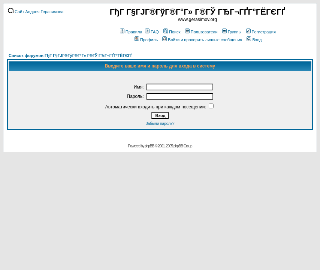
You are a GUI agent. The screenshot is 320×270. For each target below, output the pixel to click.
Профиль (146, 40)
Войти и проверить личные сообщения (202, 40)
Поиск (171, 32)
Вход (254, 40)
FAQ (152, 32)
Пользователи (201, 32)
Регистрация (261, 32)
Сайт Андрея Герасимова (35, 11)
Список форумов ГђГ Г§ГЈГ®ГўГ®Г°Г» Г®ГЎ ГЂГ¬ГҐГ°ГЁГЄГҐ (70, 55)
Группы (232, 32)
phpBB (149, 146)
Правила (131, 32)
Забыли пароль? (159, 124)
